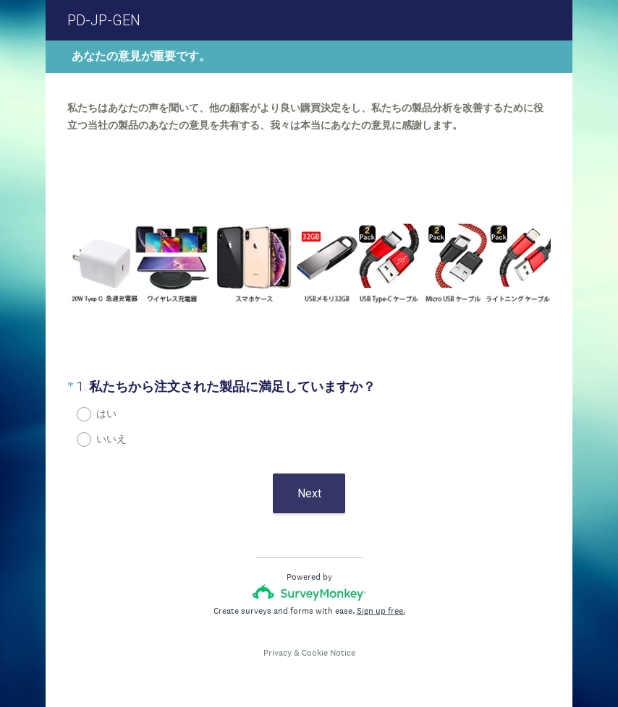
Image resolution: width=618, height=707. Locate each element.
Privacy (277, 653)
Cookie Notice (328, 653)
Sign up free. (381, 611)
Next (309, 493)
